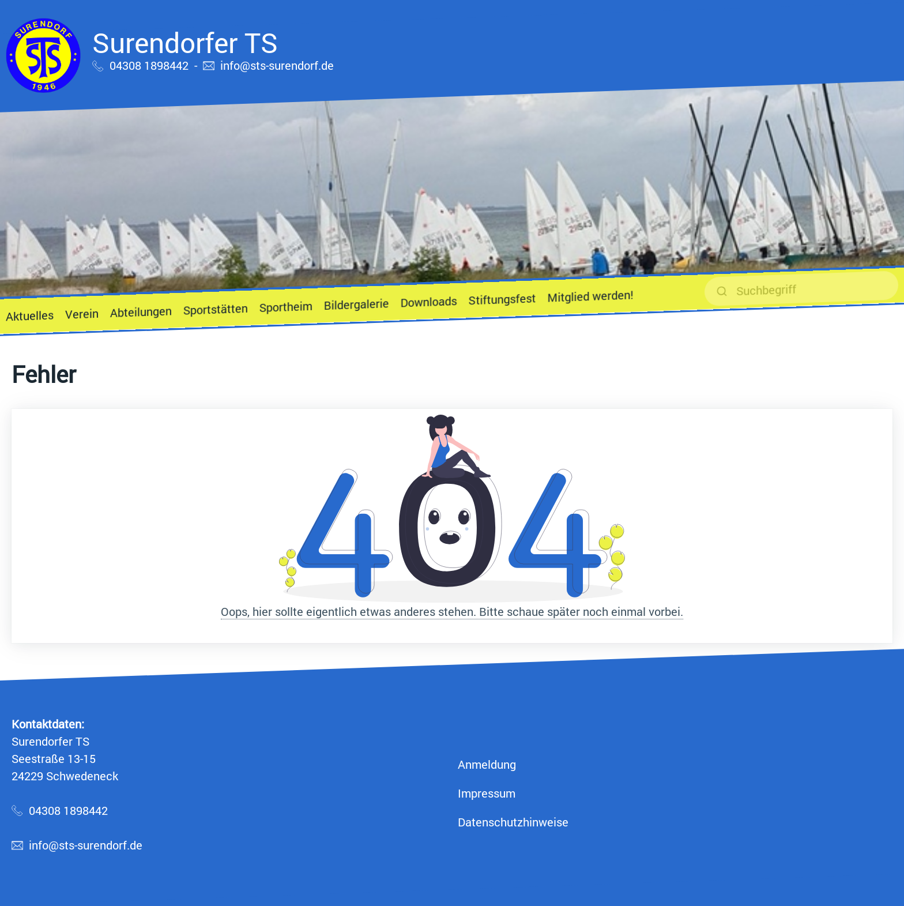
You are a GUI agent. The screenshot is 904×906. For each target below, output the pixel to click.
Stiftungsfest (502, 298)
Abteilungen (141, 311)
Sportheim (285, 306)
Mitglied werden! (590, 295)
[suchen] (801, 288)
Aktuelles (30, 315)
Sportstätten (215, 309)
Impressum (486, 792)
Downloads (429, 301)
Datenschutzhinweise (513, 821)
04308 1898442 (149, 65)
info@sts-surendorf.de (277, 65)
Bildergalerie (356, 304)
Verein (82, 314)
